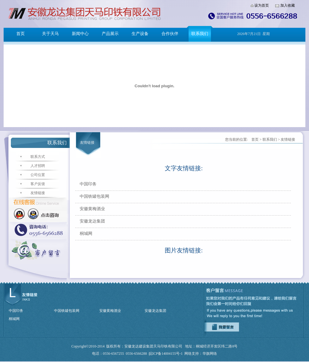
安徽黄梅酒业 (92, 209)
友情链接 (37, 193)
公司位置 (37, 175)
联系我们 (199, 33)
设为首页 (261, 5)
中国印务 (88, 184)
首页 (20, 33)
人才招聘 (37, 166)
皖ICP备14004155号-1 (166, 353)
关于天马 (50, 33)
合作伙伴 (169, 33)
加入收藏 (287, 5)
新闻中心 (80, 33)
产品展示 (110, 33)
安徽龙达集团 (92, 221)
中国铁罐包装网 (94, 196)
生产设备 (140, 33)
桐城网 (86, 233)
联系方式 (37, 157)
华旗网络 (209, 353)
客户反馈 (37, 184)
